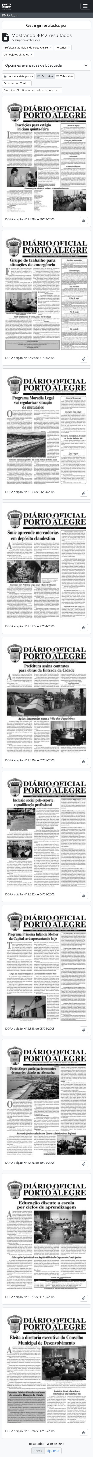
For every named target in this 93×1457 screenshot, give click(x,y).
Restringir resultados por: (46, 25)
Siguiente (53, 1451)
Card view (45, 76)
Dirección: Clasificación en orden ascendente (31, 90)
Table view (64, 76)
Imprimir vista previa (18, 76)
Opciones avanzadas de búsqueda (33, 65)
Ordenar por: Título (16, 83)
